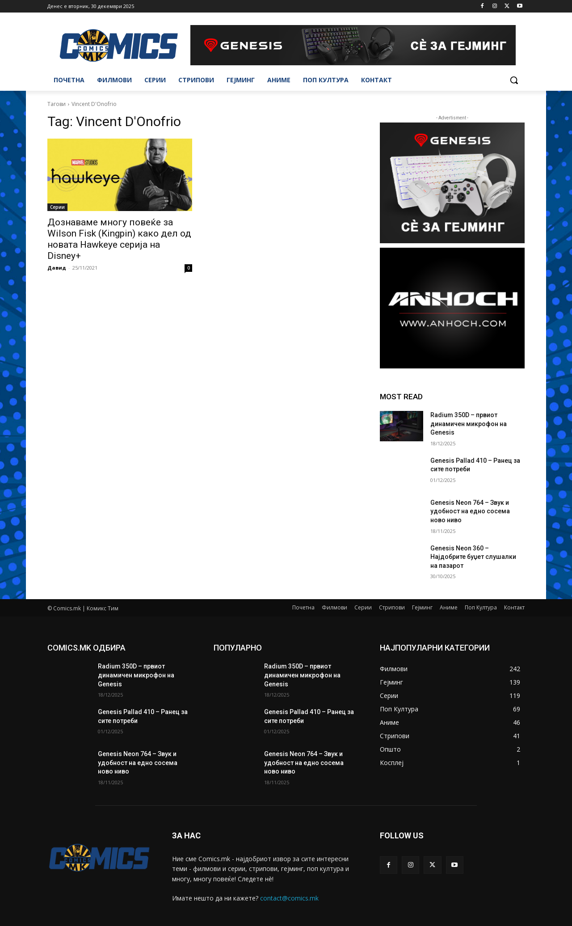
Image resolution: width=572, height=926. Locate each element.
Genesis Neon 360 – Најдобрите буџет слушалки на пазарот (473, 557)
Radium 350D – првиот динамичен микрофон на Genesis (468, 423)
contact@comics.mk (289, 898)
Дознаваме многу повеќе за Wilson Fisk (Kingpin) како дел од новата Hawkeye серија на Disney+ (119, 239)
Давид (56, 267)
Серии (57, 207)
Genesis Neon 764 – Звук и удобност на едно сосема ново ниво (470, 511)
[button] (514, 80)
